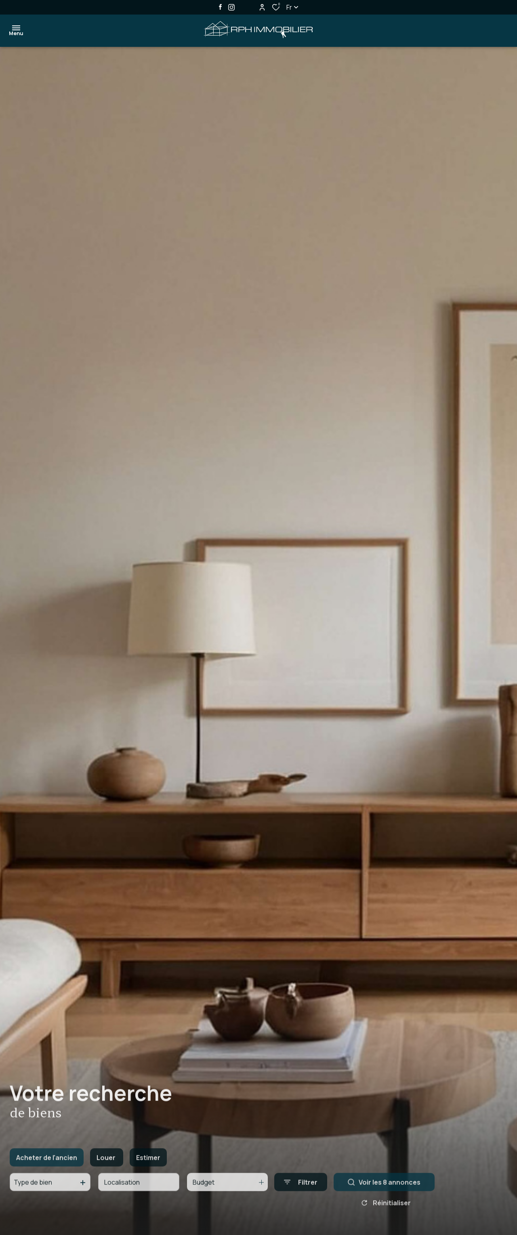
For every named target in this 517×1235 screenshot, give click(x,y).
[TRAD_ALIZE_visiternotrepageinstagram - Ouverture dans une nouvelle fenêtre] (231, 7)
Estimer (148, 1164)
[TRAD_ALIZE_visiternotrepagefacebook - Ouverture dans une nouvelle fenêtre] (220, 7)
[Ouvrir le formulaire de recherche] (300, 1189)
